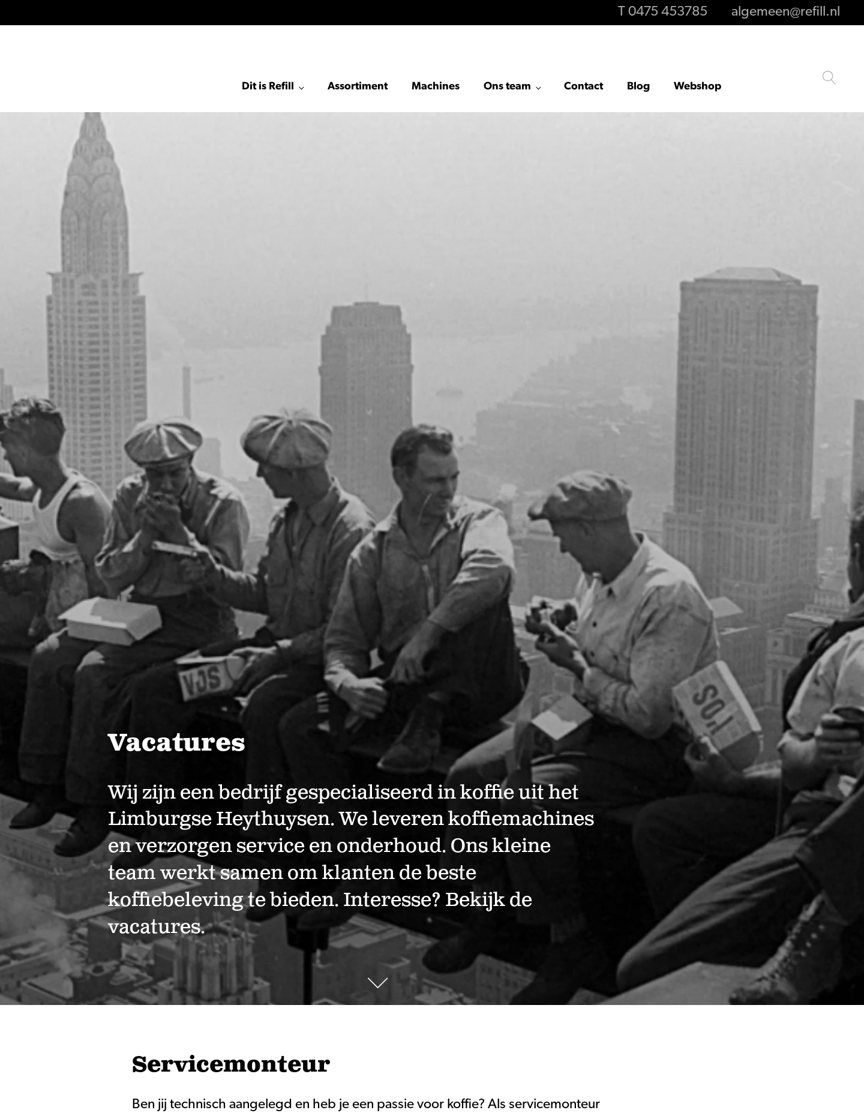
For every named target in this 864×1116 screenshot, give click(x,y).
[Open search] (829, 77)
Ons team (507, 86)
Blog (638, 86)
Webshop (697, 86)
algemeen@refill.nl (785, 12)
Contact (583, 86)
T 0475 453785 (662, 12)
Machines (436, 86)
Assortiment (358, 86)
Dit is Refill (268, 86)
